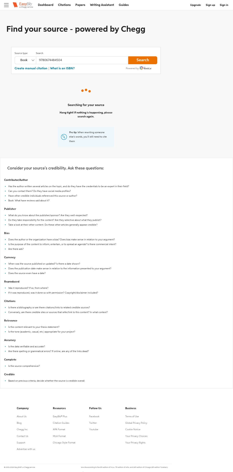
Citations (64, 5)
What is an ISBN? (62, 68)
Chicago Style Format (64, 443)
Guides (124, 5)
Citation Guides (61, 423)
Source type (21, 53)
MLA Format (59, 436)
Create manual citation (31, 68)
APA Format (59, 429)
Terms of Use (132, 416)
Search (39, 53)
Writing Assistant (102, 5)
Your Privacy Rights (135, 443)
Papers (80, 5)
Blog (19, 423)
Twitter (93, 423)
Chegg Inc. (22, 429)
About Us (21, 416)
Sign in (224, 5)
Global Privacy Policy (136, 423)
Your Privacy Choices (136, 436)
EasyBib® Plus (60, 416)
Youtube (93, 429)
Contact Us (22, 436)
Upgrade (195, 5)
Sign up (210, 5)
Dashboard (45, 5)
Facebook (94, 416)
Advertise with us (26, 449)
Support (21, 443)
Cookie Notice (132, 429)
